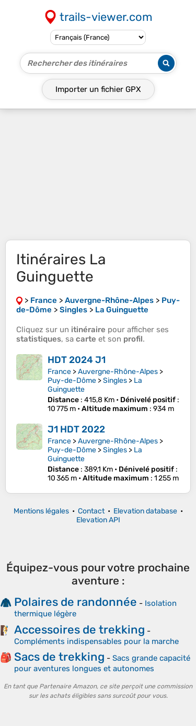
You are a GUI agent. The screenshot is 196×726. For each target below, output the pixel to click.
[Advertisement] (98, 174)
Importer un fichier (98, 89)
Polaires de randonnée (75, 602)
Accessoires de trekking (79, 630)
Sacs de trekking (59, 657)
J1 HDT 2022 (76, 429)
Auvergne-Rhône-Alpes (118, 371)
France (59, 371)
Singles (115, 380)
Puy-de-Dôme (72, 380)
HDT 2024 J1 (77, 360)
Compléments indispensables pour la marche (96, 641)
